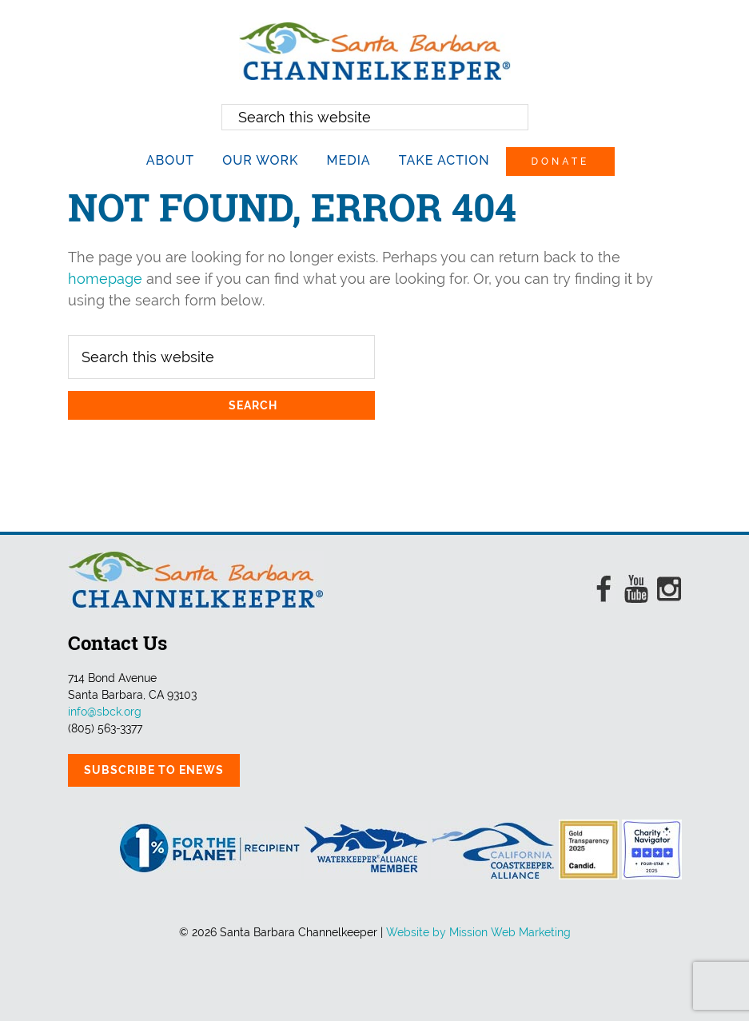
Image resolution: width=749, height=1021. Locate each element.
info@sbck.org (104, 711)
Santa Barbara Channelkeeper (375, 51)
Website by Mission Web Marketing (478, 932)
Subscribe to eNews (154, 770)
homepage (105, 278)
